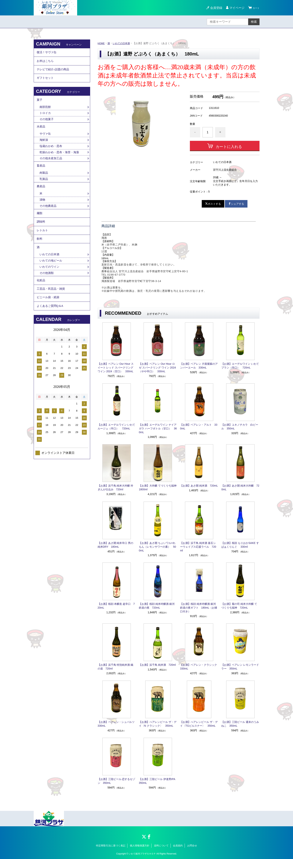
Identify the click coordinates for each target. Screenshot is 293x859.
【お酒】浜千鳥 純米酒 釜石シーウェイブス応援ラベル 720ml (198, 546)
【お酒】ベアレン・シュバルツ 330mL (117, 723)
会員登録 (214, 7)
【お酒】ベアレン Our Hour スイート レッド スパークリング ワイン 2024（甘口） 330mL (116, 367)
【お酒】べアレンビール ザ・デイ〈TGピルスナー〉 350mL (199, 723)
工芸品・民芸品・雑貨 (52, 322)
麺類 (40, 234)
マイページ (234, 7)
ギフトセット (46, 84)
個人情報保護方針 (139, 845)
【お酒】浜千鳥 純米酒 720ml (157, 664)
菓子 (40, 108)
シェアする (236, 203)
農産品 (41, 204)
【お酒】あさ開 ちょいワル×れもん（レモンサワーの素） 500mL (157, 546)
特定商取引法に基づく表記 (110, 845)
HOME (102, 43)
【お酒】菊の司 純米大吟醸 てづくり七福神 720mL (239, 605)
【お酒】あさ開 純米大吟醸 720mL (240, 487)
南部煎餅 (46, 116)
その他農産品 (49, 225)
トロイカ (46, 122)
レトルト (43, 254)
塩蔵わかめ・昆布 (52, 159)
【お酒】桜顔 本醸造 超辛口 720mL (116, 605)
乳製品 (44, 195)
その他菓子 (47, 129)
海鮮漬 (44, 152)
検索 (254, 21)
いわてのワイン (50, 297)
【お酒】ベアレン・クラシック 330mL (199, 666)
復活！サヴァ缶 (47, 53)
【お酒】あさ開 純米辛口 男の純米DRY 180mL (115, 544)
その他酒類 (47, 303)
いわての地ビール (52, 290)
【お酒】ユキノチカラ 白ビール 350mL (239, 426)
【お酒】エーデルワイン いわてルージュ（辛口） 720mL (116, 426)
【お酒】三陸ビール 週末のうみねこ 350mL (240, 723)
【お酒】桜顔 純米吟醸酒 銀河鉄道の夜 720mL (157, 605)
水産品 (41, 138)
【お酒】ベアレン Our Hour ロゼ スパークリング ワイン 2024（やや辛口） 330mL (157, 367)
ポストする (213, 203)
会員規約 (178, 845)
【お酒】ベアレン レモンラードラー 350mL (240, 666)
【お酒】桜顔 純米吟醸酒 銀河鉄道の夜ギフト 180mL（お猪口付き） (198, 607)
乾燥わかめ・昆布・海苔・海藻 (61, 166)
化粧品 (41, 312)
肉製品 (44, 189)
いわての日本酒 (123, 43)
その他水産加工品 (52, 172)
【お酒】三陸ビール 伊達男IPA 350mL (158, 781)
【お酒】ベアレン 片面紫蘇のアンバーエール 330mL (199, 365)
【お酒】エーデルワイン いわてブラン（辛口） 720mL (240, 365)
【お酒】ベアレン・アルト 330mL (198, 426)
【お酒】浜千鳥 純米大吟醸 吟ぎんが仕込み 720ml (115, 487)
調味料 (41, 244)
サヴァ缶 (46, 146)
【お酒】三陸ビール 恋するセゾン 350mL (116, 781)
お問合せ (192, 845)
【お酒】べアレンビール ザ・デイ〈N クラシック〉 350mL (158, 723)
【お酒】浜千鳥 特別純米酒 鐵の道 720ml (115, 666)
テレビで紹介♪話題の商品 (54, 74)
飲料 (40, 265)
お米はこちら (46, 63)
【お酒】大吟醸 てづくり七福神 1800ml (158, 487)
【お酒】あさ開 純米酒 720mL (199, 485)
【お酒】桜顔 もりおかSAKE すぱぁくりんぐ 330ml (240, 544)
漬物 (43, 219)
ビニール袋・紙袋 (49, 332)
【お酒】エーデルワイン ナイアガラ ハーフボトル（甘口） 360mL (158, 428)
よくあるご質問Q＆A (51, 343)
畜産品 (41, 181)
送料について (161, 845)
